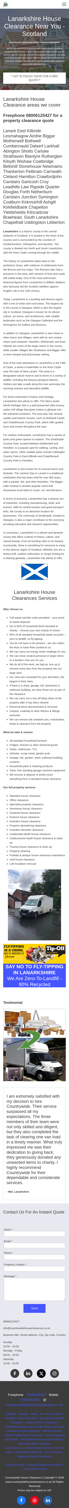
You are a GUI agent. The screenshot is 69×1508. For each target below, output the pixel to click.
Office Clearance (52, 1430)
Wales (34, 1413)
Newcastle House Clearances (34, 1456)
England (11, 1413)
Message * (10, 1276)
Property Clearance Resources (45, 1464)
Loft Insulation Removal (28, 1452)
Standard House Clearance (21, 1418)
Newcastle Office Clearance (34, 1443)
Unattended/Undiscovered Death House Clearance (34, 1426)
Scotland (23, 1413)
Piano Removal (53, 1452)
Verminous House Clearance (23, 1430)
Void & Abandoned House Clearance (41, 1439)
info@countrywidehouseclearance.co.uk (34, 1405)
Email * (8, 1241)
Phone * (8, 1252)
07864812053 (31, 1400)
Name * (8, 1229)
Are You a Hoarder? (51, 1413)
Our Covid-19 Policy (35, 1469)
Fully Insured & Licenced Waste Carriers (28, 1447)
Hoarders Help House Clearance (23, 1435)
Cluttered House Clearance (41, 1422)
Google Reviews (15, 1464)
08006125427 (38, 1395)
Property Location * (15, 1264)
